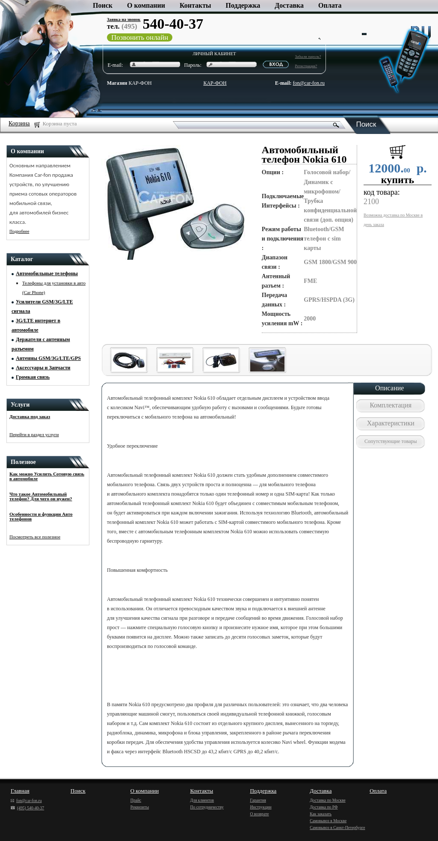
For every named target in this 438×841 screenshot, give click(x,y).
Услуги (20, 404)
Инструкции (260, 807)
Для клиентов (202, 800)
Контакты (195, 5)
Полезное (23, 462)
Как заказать (320, 813)
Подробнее (19, 231)
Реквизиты (139, 807)
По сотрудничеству (207, 807)
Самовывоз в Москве (328, 820)
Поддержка (243, 5)
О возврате (259, 813)
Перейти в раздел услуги (34, 434)
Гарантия (258, 800)
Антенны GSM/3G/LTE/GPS (48, 358)
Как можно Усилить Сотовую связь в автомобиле (46, 476)
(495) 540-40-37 (27, 807)
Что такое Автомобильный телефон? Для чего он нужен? (40, 496)
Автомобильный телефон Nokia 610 (304, 154)
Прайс (135, 800)
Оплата (329, 5)
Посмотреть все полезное (34, 536)
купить (397, 179)
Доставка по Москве (327, 800)
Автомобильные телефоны (47, 273)
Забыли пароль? (308, 56)
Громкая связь (33, 377)
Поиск (102, 5)
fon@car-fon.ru (309, 83)
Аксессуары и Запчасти (43, 368)
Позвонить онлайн (139, 37)
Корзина (19, 123)
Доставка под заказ (29, 416)
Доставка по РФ (323, 807)
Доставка (289, 5)
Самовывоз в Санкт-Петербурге (337, 827)
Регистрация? (306, 66)
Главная (20, 791)
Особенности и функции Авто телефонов (40, 516)
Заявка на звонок (123, 19)
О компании (146, 5)
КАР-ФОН (129, 83)
